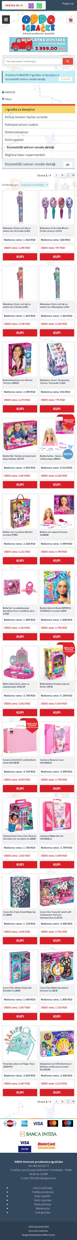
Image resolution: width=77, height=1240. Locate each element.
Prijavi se (68, 3)
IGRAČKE (23, 75)
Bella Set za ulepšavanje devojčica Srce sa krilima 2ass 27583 (19, 611)
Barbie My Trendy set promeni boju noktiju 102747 (19, 457)
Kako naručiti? (42, 1196)
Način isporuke (42, 1200)
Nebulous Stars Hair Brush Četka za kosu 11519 (54, 229)
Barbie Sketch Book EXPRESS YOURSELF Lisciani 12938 (55, 609)
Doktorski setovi (16, 132)
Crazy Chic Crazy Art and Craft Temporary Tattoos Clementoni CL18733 (55, 915)
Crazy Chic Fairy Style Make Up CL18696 (19, 913)
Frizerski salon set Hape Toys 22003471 (19, 1065)
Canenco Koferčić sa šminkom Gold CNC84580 (19, 761)
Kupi (57, 256)
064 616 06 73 (41, 1166)
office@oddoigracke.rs (42, 1178)
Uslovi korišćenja (42, 1188)
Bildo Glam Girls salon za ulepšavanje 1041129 (16, 685)
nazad (65, 79)
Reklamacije (43, 1208)
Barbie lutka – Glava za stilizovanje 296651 (52, 457)
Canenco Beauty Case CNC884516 (52, 761)
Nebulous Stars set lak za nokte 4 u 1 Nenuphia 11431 (54, 305)
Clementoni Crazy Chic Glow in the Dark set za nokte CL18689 (19, 837)
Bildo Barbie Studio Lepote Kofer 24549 (54, 685)
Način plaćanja (42, 1204)
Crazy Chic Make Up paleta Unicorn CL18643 (54, 989)
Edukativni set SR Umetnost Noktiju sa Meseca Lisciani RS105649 (55, 1066)
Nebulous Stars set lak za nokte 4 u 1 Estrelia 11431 (17, 229)
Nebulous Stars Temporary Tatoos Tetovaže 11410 (54, 381)
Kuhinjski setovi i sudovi (21, 124)
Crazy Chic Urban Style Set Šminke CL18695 (17, 989)
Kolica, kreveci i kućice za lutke (26, 117)
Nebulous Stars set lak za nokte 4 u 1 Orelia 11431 (17, 305)
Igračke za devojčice (44, 75)
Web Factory (49, 1234)
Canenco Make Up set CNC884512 (51, 837)
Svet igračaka (42, 1212)
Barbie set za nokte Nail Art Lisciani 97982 (18, 533)
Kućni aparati (14, 140)
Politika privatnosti (42, 1192)
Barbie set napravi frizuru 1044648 (53, 533)
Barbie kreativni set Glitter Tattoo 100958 (17, 381)
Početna (11, 75)
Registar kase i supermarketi (25, 155)
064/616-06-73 (14, 5)
